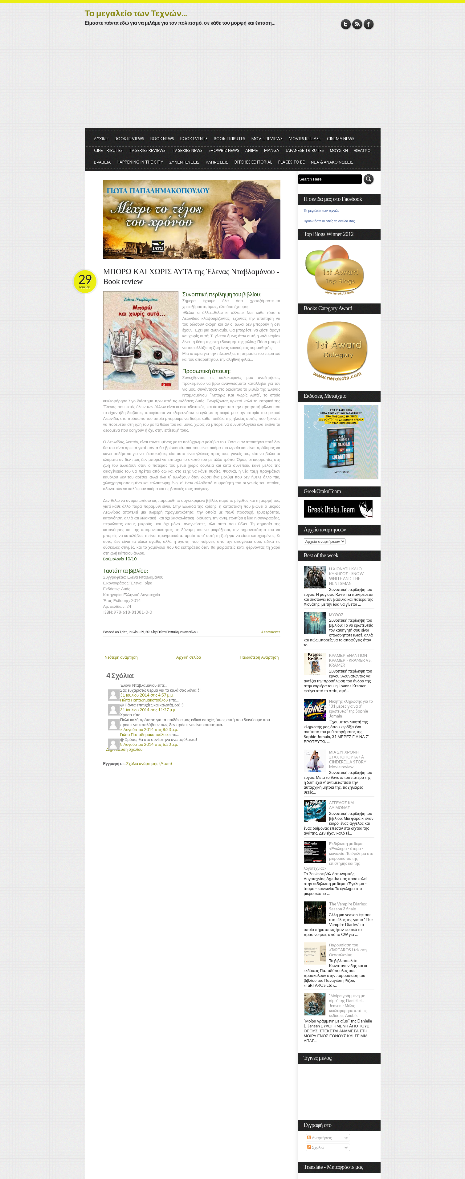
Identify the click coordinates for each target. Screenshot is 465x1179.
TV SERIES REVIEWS (147, 150)
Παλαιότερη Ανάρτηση (259, 657)
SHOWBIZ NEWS (224, 150)
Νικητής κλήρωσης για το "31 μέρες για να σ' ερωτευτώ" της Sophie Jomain (351, 708)
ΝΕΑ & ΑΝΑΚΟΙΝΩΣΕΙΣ (332, 162)
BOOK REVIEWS (129, 138)
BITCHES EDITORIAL (253, 162)
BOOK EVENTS (194, 138)
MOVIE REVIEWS (267, 138)
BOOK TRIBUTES (229, 138)
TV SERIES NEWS (187, 150)
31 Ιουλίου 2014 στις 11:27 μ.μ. (148, 709)
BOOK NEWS (162, 138)
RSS (357, 24)
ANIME (251, 150)
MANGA (271, 150)
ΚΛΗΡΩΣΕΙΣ (217, 162)
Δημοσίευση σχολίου (124, 749)
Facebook (368, 24)
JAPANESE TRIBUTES (304, 150)
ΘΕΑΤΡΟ (362, 150)
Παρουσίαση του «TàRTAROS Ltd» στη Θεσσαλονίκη (348, 949)
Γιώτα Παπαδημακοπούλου (144, 699)
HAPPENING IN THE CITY (140, 162)
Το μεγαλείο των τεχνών (322, 211)
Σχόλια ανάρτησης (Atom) (149, 763)
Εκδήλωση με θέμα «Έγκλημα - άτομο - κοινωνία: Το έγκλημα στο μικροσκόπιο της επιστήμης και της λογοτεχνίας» (338, 856)
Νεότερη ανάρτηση (121, 657)
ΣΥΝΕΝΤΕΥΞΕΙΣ (184, 162)
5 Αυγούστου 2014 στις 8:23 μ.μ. (149, 729)
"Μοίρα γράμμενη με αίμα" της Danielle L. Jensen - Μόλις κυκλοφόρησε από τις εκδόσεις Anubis (348, 1005)
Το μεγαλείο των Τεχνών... (136, 13)
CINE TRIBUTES (108, 150)
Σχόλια (315, 1147)
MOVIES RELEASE (305, 138)
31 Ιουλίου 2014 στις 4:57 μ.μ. (147, 695)
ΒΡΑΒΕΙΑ (102, 162)
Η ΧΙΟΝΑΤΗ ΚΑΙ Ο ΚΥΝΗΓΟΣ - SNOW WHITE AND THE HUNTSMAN (346, 576)
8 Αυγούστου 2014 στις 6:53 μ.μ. (149, 744)
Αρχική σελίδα (188, 657)
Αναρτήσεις (319, 1137)
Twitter (346, 24)
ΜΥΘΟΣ (336, 614)
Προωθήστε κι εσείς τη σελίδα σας (329, 221)
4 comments (270, 632)
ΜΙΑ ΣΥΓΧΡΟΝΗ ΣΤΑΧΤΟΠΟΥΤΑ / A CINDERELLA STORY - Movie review (349, 759)
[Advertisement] (233, 82)
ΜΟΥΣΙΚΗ (339, 150)
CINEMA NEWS (340, 138)
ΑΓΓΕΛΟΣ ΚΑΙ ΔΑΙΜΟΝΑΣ (341, 805)
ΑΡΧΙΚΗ (101, 138)
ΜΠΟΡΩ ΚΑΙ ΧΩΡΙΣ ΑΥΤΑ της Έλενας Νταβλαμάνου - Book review (191, 276)
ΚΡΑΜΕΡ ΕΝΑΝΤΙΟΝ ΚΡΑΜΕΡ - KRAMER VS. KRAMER (350, 660)
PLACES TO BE (291, 162)
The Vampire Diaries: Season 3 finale (348, 906)
